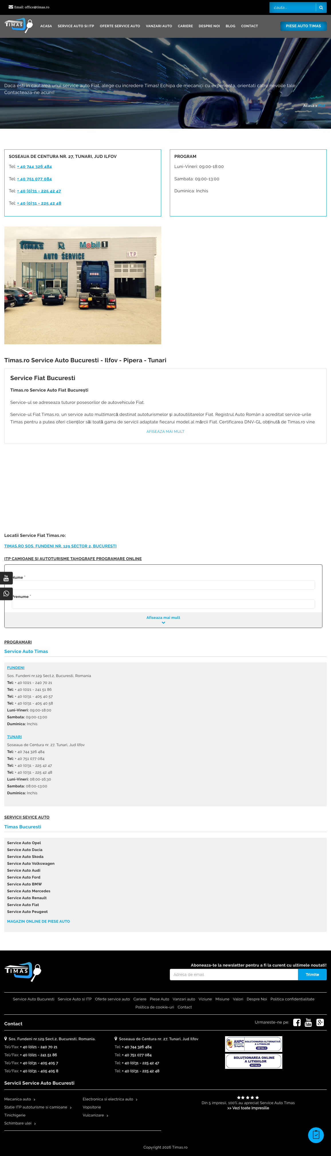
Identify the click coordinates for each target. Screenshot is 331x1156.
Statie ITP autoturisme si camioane (35, 1107)
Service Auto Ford (23, 877)
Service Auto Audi (23, 871)
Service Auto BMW (24, 884)
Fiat (321, 106)
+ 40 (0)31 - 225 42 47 (39, 190)
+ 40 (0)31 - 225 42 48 (39, 203)
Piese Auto (160, 999)
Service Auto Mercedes (28, 891)
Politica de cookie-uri (154, 1007)
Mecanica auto (17, 1099)
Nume (17, 578)
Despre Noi (209, 26)
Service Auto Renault (27, 898)
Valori (238, 999)
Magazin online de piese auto (38, 922)
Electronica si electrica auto (108, 1099)
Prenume (20, 597)
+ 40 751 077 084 (34, 178)
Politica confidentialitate (293, 999)
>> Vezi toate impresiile (248, 1108)
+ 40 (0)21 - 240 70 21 (38, 1047)
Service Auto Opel (24, 843)
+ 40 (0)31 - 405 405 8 (39, 1071)
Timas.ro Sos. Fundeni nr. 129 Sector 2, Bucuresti (60, 546)
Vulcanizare (93, 1115)
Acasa (46, 26)
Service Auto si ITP (76, 26)
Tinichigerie (14, 1115)
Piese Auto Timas (303, 26)
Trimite (312, 974)
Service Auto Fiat (23, 905)
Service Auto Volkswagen (31, 864)
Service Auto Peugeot (27, 912)
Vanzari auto (159, 26)
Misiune (222, 999)
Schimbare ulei (17, 1123)
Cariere (185, 26)
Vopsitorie (92, 1107)
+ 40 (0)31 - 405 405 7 (39, 1063)
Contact (249, 26)
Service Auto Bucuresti (33, 999)
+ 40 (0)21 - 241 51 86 (38, 1055)
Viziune (205, 999)
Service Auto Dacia (24, 850)
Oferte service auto (120, 26)
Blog (230, 26)
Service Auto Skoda (25, 857)
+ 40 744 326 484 (34, 166)
